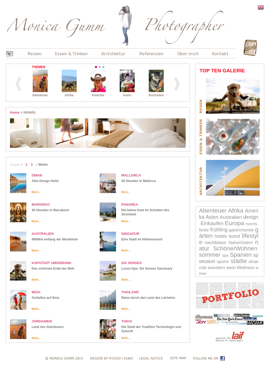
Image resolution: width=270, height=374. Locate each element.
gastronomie (241, 230)
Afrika (235, 210)
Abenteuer (212, 210)
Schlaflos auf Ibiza (45, 298)
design (250, 217)
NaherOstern (241, 242)
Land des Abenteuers (48, 327)
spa (225, 255)
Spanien (241, 254)
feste (204, 230)
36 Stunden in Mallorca (138, 181)
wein (231, 267)
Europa (234, 223)
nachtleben (215, 242)
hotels (221, 236)
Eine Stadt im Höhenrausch (141, 239)
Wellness (245, 267)
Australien (231, 217)
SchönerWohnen (235, 248)
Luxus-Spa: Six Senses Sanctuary (146, 268)
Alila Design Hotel (45, 181)
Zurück (15, 164)
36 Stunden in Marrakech (50, 210)
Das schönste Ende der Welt (53, 268)
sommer (209, 254)
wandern (216, 267)
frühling (219, 230)
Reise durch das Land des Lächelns (148, 298)
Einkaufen (212, 223)
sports (223, 261)
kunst (234, 236)
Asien (212, 217)
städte (239, 261)
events (251, 223)
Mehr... (36, 192)
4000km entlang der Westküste (55, 239)
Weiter (43, 164)
